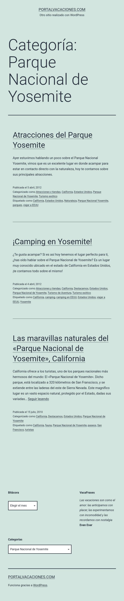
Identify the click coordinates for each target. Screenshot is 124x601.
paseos (92, 425)
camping (50, 297)
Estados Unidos (83, 191)
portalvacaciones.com (62, 9)
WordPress (40, 585)
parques (17, 205)
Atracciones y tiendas (48, 191)
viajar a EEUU (30, 205)
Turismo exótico (48, 196)
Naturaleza (70, 200)
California (67, 191)
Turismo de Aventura (59, 292)
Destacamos (81, 288)
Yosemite (25, 301)
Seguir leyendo (38, 399)
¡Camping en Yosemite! (52, 241)
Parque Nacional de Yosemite (29, 292)
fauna (48, 425)
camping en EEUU (66, 297)
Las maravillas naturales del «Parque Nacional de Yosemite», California (60, 348)
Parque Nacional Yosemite (93, 200)
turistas (29, 429)
